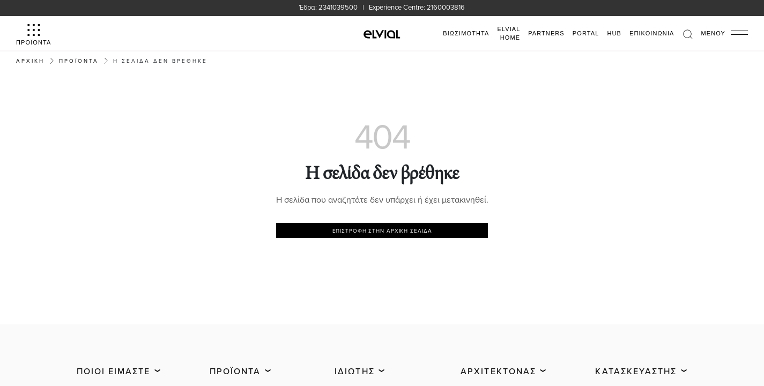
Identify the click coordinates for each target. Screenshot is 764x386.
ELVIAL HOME (508, 33)
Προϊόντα (235, 371)
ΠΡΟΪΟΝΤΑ (79, 60)
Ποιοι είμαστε (114, 371)
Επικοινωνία (651, 33)
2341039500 (338, 7)
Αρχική (30, 60)
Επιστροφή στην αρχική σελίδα (382, 230)
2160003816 (446, 7)
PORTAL (586, 33)
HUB (614, 33)
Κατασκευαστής (636, 371)
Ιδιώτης (355, 371)
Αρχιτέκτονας (498, 371)
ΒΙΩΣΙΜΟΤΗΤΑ (466, 33)
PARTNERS (546, 33)
